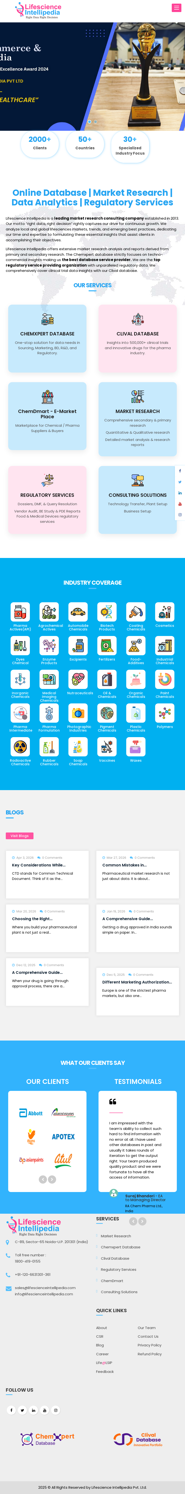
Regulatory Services (118, 1269)
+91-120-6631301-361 (33, 1274)
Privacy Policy (149, 1345)
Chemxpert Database (120, 1247)
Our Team (147, 1327)
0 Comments (52, 857)
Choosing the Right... (32, 919)
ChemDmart (112, 1280)
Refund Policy (150, 1353)
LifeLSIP (104, 1362)
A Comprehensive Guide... (127, 919)
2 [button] (95, 122)
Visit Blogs (20, 835)
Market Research (116, 1235)
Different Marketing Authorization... (137, 982)
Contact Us (148, 1336)
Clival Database (115, 1258)
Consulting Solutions (119, 1291)
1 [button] (89, 122)
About (101, 1327)
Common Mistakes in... (124, 865)
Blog (100, 1345)
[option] (92, 76)
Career (102, 1353)
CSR (99, 1336)
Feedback (105, 1371)
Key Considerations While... (39, 865)
